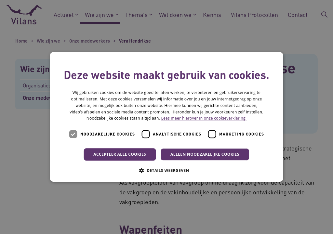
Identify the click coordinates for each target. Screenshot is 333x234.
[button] (166, 170)
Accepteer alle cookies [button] (119, 154)
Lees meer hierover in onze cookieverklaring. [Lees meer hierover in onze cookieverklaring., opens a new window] (203, 118)
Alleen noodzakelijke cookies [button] (204, 154)
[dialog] (166, 117)
